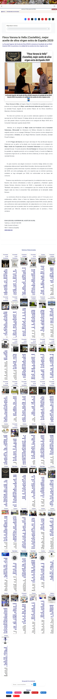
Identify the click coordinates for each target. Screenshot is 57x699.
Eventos (43, 217)
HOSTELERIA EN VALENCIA (30, 669)
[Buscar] (21, 647)
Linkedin (43, 655)
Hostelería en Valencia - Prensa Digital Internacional (28, 662)
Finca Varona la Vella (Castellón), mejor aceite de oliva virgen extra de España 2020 (27, 39)
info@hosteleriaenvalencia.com (22, 666)
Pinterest (35, 655)
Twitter (26, 655)
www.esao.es (9, 193)
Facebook (9, 655)
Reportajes (5, 302)
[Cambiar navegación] (54, 6)
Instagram (18, 655)
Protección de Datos (44, 666)
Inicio (3, 11)
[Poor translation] (5, 677)
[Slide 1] (40, 76)
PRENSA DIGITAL (25, 669)
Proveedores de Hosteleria (13, 11)
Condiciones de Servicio (34, 666)
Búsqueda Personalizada (28, 644)
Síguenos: (28, 653)
